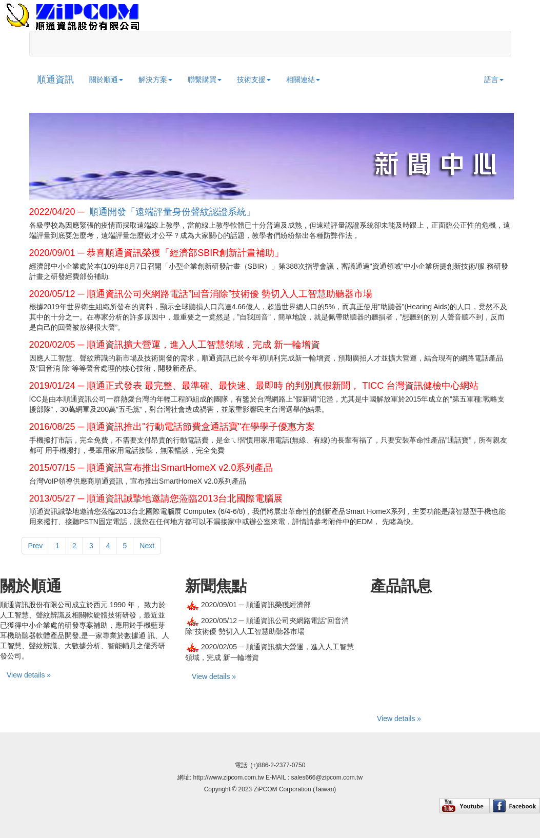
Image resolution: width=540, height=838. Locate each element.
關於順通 (106, 79)
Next (146, 546)
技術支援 (254, 79)
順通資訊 (55, 79)
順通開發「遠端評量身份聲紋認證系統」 (172, 212)
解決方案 (155, 79)
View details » (29, 675)
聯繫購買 (205, 79)
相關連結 (303, 79)
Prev (35, 546)
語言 (494, 79)
